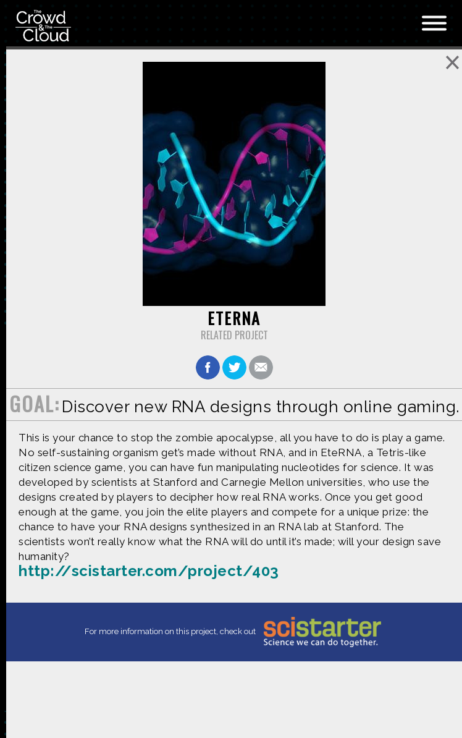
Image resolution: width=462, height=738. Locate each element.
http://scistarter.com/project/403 (149, 571)
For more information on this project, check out (234, 632)
